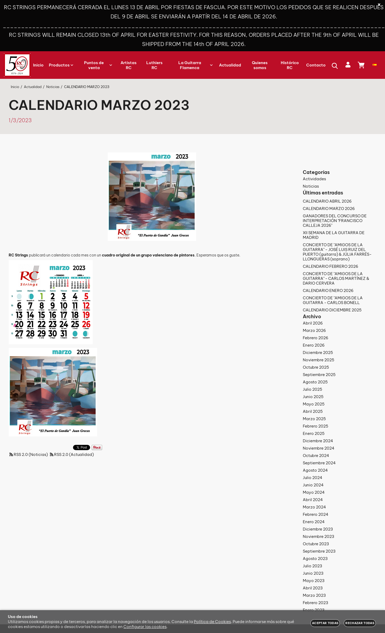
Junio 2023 (313, 573)
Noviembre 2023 (318, 536)
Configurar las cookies (145, 626)
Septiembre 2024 (319, 462)
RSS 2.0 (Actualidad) (71, 454)
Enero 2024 (314, 521)
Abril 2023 (313, 587)
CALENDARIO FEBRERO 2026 (330, 266)
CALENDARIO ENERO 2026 (328, 290)
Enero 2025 (314, 433)
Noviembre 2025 (318, 359)
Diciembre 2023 (318, 529)
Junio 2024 (313, 484)
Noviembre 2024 (318, 448)
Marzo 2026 (314, 330)
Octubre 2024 (316, 455)
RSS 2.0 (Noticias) (28, 454)
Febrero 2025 (315, 426)
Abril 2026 (313, 323)
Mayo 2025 (314, 404)
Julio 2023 (312, 565)
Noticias (311, 186)
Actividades (314, 178)
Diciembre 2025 (318, 352)
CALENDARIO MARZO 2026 (329, 208)
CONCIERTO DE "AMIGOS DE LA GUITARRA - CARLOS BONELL (333, 300)
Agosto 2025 (315, 381)
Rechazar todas (359, 623)
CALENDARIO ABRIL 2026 (327, 201)
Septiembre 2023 (319, 551)
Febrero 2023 (315, 602)
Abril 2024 (313, 499)
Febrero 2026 (315, 337)
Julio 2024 (312, 477)
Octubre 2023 (316, 543)
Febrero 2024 (315, 514)
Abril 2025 (313, 411)
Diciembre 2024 (318, 440)
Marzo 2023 (314, 595)
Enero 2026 (314, 345)
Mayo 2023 (314, 580)
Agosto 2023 (315, 558)
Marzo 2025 (314, 418)
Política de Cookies (212, 621)
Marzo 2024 (314, 507)
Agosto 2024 (315, 470)
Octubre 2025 (316, 367)
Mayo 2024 (314, 492)
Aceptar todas (325, 623)
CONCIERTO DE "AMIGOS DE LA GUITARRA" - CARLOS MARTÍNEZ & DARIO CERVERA (336, 278)
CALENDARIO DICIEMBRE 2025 (332, 309)
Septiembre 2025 (319, 374)
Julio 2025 (312, 389)
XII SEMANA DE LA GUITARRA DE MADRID (334, 235)
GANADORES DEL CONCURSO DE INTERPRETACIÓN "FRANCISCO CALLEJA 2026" (335, 220)
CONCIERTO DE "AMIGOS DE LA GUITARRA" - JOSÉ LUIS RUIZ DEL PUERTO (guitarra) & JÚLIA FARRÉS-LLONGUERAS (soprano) (337, 251)
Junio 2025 (313, 396)
